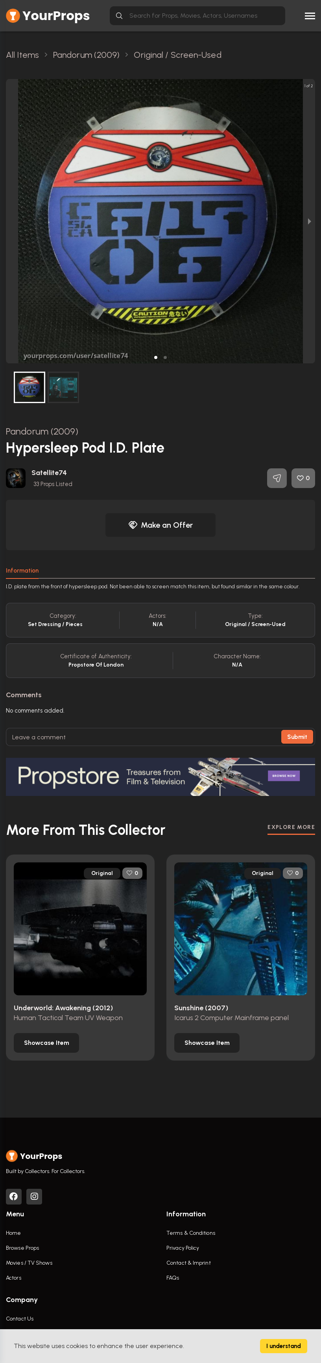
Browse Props (22, 1248)
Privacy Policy (182, 1248)
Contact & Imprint (188, 1263)
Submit (297, 736)
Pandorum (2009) (42, 431)
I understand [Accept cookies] (283, 1346)
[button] (155, 357)
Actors (13, 1278)
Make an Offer (160, 525)
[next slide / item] (309, 221)
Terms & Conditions (190, 1233)
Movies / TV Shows (29, 1263)
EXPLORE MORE (291, 827)
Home (13, 1233)
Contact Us (19, 1318)
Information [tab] (22, 570)
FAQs (172, 1278)
